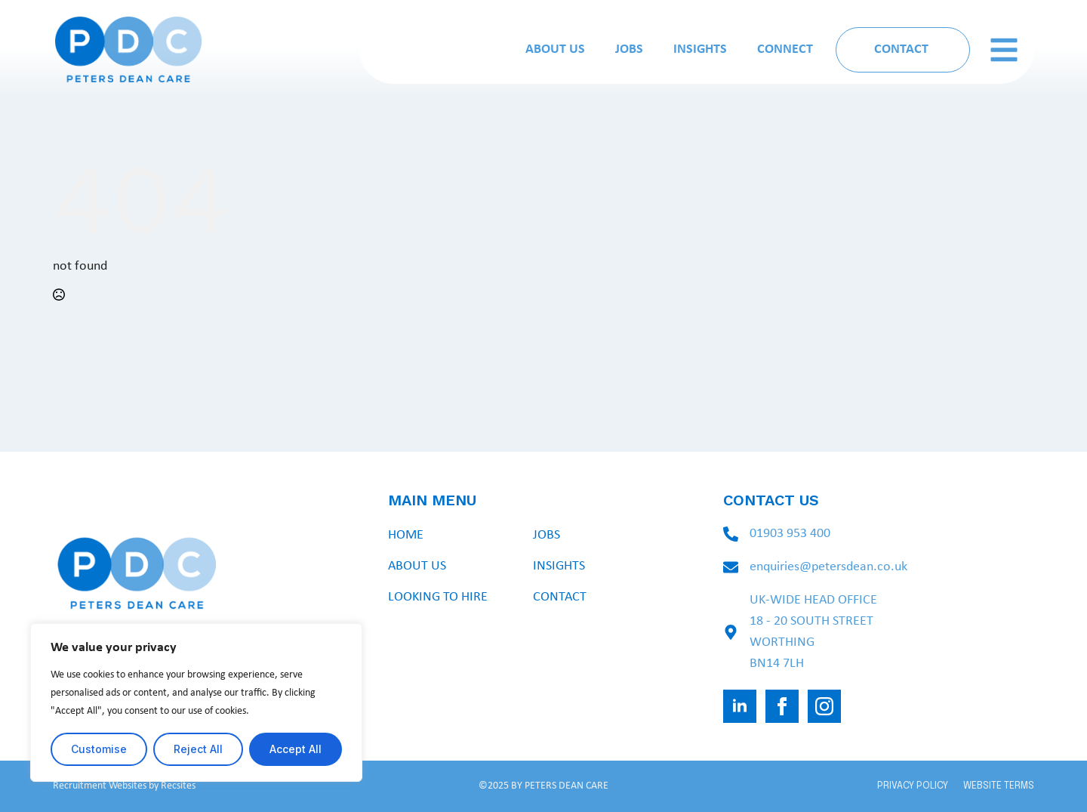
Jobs (629, 49)
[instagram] (824, 706)
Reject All (198, 749)
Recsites (178, 786)
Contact (560, 597)
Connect (785, 49)
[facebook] (782, 706)
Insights (700, 49)
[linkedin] (739, 706)
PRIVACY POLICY (912, 786)
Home (405, 535)
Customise (99, 749)
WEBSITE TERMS (998, 786)
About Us (555, 49)
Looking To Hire (438, 597)
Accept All (295, 749)
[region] (196, 702)
